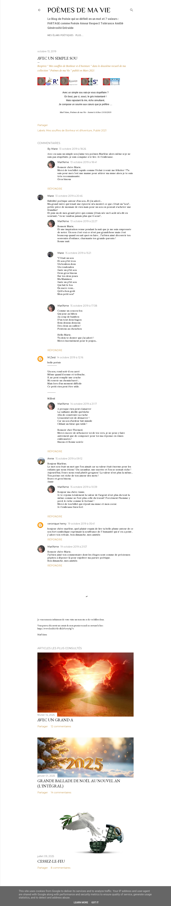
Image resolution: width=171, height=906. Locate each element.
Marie (50, 195)
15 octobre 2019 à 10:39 (83, 486)
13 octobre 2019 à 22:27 (83, 221)
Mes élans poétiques (60, 35)
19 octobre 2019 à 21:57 (73, 546)
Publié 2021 (100, 130)
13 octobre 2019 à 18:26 (72, 148)
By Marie (52, 148)
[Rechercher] (132, 9)
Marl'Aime (63, 162)
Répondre (54, 188)
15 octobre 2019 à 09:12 (68, 458)
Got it (95, 902)
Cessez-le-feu (51, 861)
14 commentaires (61, 792)
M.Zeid (51, 357)
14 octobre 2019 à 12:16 (70, 357)
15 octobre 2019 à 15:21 (78, 252)
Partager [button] (42, 125)
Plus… (79, 35)
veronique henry (56, 523)
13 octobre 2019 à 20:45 (68, 195)
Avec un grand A (55, 719)
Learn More (81, 902)
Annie (50, 458)
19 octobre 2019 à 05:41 (81, 523)
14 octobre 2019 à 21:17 (83, 403)
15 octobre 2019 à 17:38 (83, 305)
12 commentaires (61, 726)
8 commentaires (60, 867)
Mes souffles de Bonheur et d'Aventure (69, 130)
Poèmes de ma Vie (79, 10)
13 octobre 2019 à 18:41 (83, 162)
